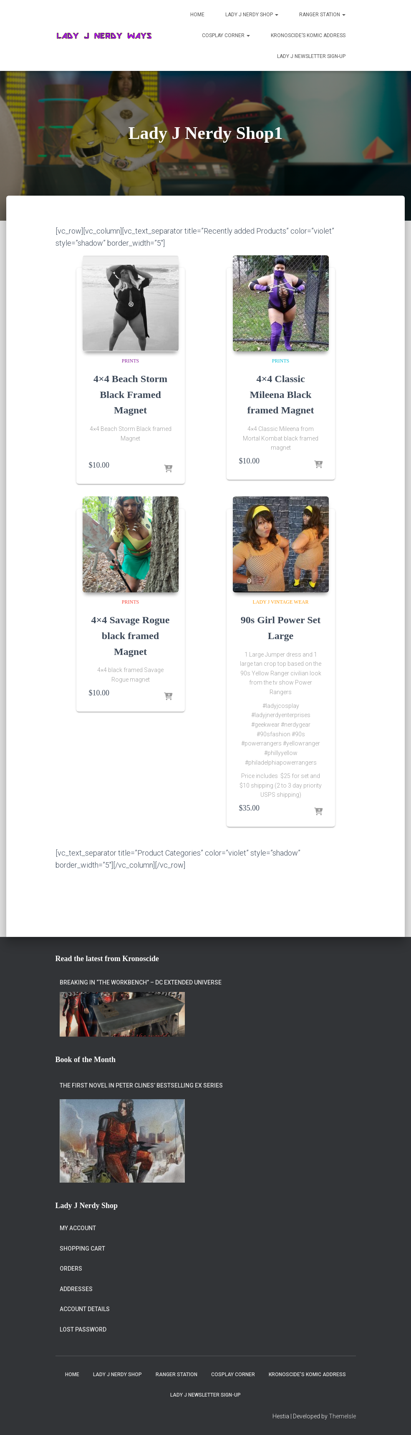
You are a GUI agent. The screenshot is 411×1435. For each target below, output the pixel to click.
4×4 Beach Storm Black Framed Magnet (130, 394)
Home (197, 15)
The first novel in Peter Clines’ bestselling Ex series (141, 1085)
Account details (85, 1309)
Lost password (83, 1329)
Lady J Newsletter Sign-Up (311, 56)
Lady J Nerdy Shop (251, 15)
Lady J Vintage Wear (281, 602)
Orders (71, 1268)
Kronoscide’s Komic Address (308, 35)
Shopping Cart (82, 1248)
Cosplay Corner (226, 35)
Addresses (76, 1289)
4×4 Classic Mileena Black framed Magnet (280, 394)
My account (78, 1228)
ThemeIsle (342, 1416)
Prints (130, 361)
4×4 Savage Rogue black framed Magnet (130, 635)
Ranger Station (322, 15)
